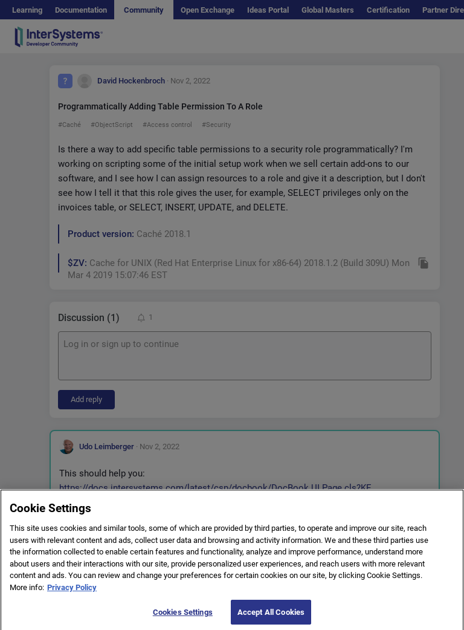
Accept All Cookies (270, 617)
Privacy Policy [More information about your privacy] (72, 592)
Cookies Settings (183, 617)
